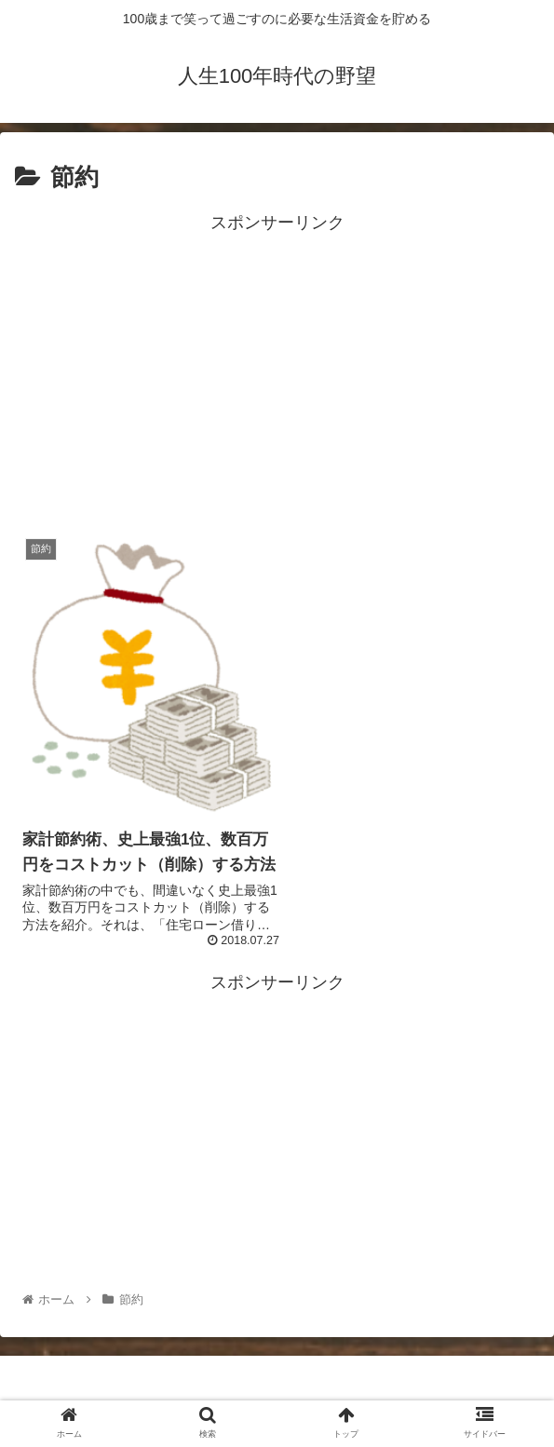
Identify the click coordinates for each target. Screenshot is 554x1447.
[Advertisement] (277, 368)
